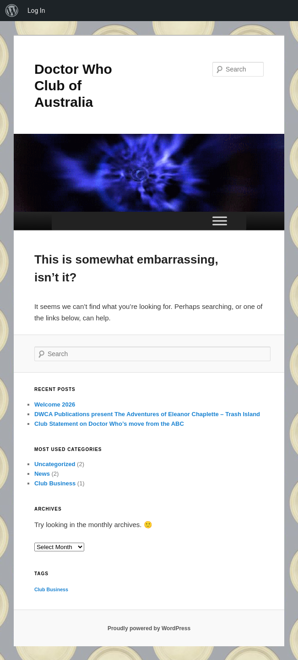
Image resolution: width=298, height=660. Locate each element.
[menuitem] (12, 10)
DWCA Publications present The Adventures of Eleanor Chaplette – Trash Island (147, 414)
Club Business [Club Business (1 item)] (51, 589)
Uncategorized (55, 464)
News (42, 473)
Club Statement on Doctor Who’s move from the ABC (109, 423)
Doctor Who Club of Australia (73, 85)
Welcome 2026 (54, 404)
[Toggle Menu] (219, 220)
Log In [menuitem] (36, 10)
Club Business (55, 483)
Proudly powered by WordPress (149, 628)
